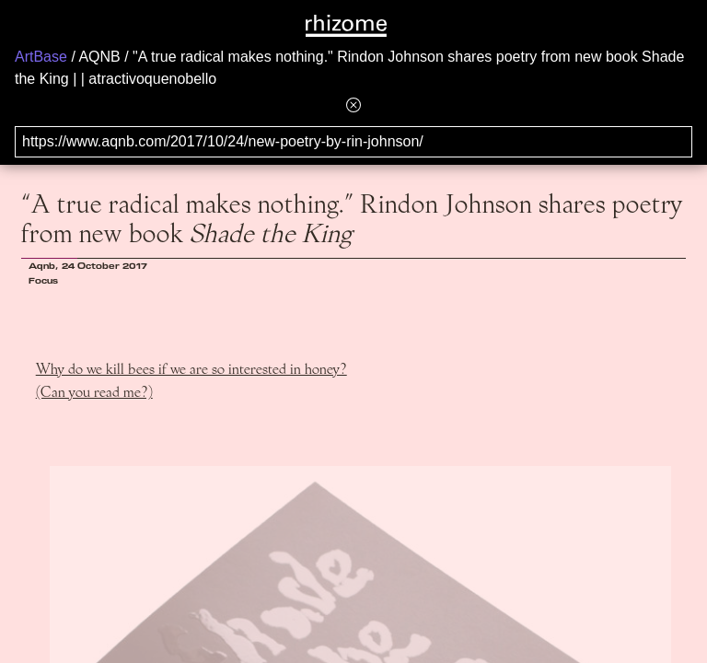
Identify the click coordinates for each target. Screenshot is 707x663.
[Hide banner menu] (353, 104)
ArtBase (41, 56)
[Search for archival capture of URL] (353, 141)
